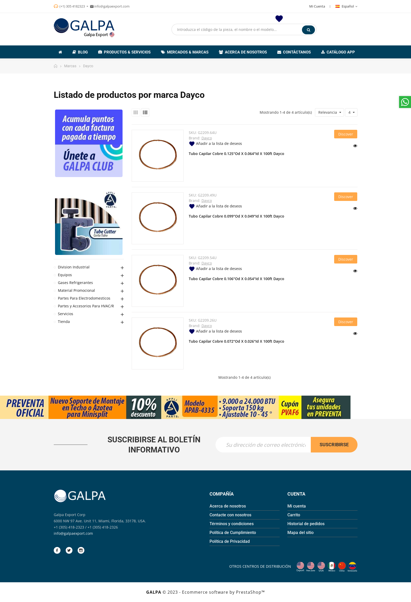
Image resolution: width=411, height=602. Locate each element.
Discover (345, 134)
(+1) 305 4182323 (72, 6)
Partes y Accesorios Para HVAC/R (86, 305)
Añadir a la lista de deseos (215, 143)
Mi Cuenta (317, 6)
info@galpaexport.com (73, 533)
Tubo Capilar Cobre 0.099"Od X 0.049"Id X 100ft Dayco (236, 216)
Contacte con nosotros (230, 514)
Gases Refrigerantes (75, 282)
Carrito (293, 514)
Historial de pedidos (306, 523)
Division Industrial (74, 267)
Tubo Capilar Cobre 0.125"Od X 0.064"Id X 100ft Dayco (236, 153)
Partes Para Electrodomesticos (84, 298)
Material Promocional (76, 290)
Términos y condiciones (232, 523)
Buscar (308, 30)
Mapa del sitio (300, 532)
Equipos (65, 274)
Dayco (206, 138)
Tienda (64, 321)
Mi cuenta (296, 506)
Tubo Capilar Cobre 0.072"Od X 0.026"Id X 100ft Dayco (236, 341)
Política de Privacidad (230, 541)
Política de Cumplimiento (233, 532)
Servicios (65, 313)
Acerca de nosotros (228, 506)
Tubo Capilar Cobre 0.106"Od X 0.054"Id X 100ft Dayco (236, 278)
